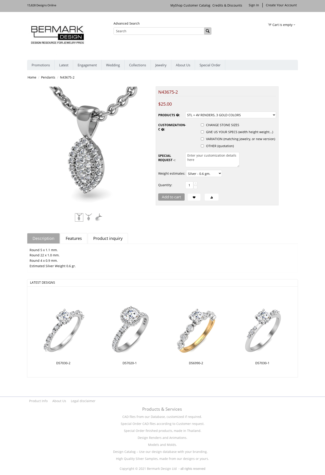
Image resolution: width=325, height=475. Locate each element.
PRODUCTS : (169, 115)
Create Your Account (281, 5)
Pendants (48, 77)
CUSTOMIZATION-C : (170, 127)
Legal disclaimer (83, 401)
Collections (137, 65)
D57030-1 (262, 363)
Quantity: (165, 185)
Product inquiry (108, 238)
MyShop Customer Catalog (190, 5)
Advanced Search (127, 23)
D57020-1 (130, 363)
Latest (63, 65)
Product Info (38, 401)
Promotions (41, 65)
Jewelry (161, 65)
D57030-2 (63, 363)
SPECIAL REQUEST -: (166, 157)
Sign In (254, 5)
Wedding (113, 65)
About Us (183, 65)
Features (74, 238)
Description (43, 238)
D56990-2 (196, 363)
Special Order (210, 65)
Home (32, 77)
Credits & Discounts (227, 5)
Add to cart (171, 196)
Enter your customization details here (212, 159)
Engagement (87, 65)
